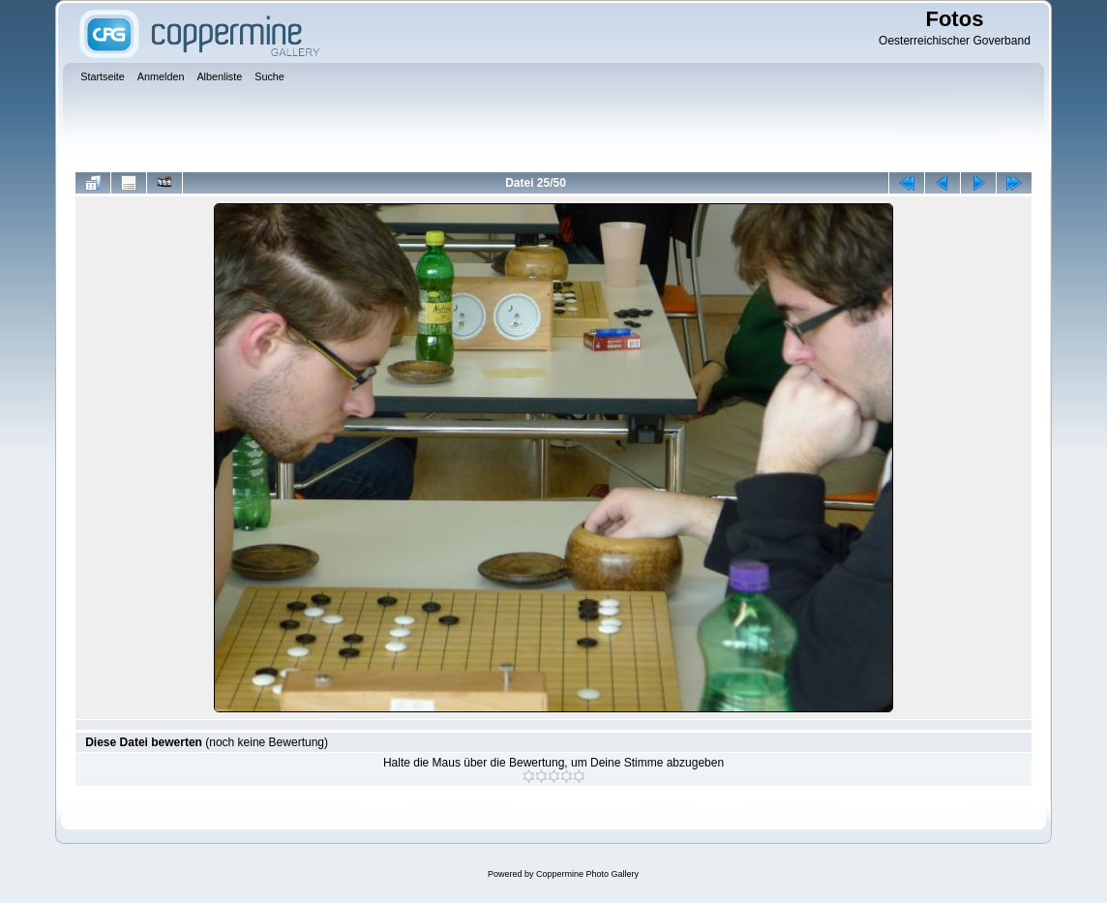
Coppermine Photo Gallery (587, 874)
